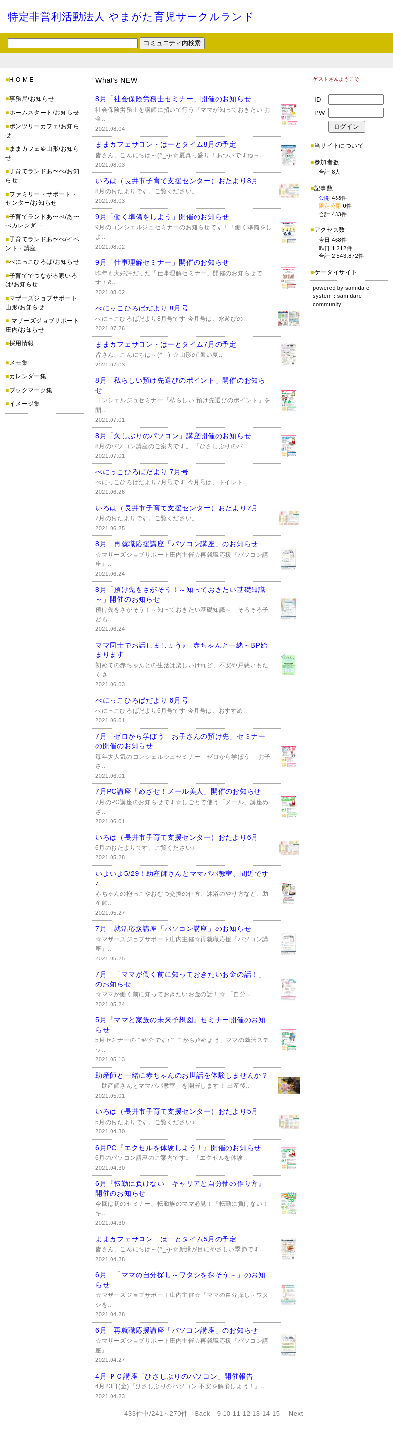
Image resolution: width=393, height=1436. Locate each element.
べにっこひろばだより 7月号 (141, 472)
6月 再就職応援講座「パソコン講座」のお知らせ (176, 1330)
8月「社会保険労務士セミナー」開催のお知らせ (173, 99)
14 (266, 1413)
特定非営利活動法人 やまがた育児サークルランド (131, 16)
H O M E (21, 79)
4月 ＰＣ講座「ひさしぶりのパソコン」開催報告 (174, 1376)
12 (247, 1413)
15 (276, 1413)
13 (256, 1413)
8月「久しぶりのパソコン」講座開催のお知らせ (173, 436)
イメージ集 (24, 403)
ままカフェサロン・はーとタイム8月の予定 (166, 144)
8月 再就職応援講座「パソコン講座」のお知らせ (176, 544)
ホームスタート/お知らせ (44, 112)
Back (203, 1413)
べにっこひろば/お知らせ (44, 261)
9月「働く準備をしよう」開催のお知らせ (162, 217)
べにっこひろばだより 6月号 (141, 700)
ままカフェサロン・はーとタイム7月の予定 (166, 344)
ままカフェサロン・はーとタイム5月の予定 (166, 1239)
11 (237, 1413)
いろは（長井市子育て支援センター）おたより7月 (176, 508)
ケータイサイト (336, 272)
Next (296, 1413)
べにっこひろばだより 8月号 (141, 308)
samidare (357, 288)
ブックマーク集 (31, 390)
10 (227, 1413)
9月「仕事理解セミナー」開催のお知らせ (162, 262)
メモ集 (18, 362)
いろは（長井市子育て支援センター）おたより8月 (176, 181)
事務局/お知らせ (32, 98)
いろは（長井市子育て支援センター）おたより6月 (176, 837)
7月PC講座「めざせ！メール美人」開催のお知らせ (178, 791)
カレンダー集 (28, 376)
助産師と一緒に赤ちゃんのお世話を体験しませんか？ (182, 1075)
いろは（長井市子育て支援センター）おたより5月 (176, 1111)
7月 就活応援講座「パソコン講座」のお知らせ (173, 928)
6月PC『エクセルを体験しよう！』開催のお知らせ (178, 1148)
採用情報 (21, 343)
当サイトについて (339, 145)
